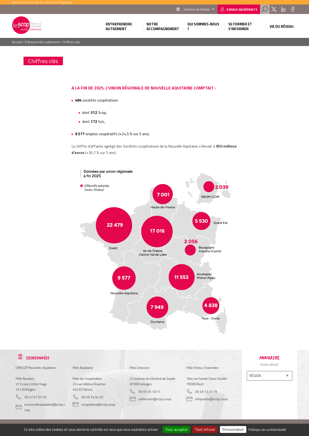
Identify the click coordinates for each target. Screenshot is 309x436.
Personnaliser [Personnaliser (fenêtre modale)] (233, 429)
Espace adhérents (242, 9)
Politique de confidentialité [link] (267, 429)
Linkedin (283, 9)
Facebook (293, 9)
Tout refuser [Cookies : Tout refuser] (205, 429)
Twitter (274, 9)
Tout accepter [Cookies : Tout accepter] (176, 429)
